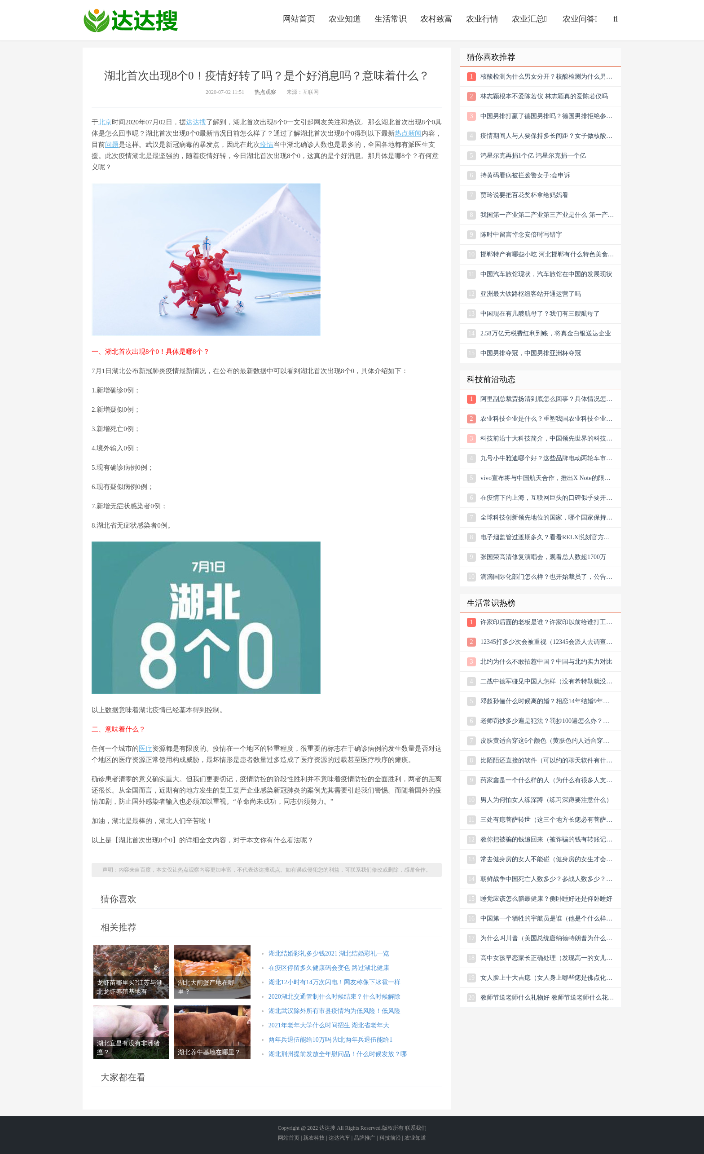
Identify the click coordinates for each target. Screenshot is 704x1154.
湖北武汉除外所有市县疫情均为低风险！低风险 (334, 1011)
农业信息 (131, 20)
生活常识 (390, 18)
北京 (105, 122)
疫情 (266, 144)
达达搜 (196, 122)
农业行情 (482, 18)
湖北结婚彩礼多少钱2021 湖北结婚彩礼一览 (329, 953)
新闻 (415, 133)
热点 (401, 133)
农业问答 (581, 18)
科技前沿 (390, 1138)
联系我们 (416, 1128)
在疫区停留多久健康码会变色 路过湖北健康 (329, 968)
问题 (112, 144)
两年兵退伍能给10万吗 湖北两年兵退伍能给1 (330, 1039)
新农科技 (314, 1138)
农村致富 (436, 18)
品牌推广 (364, 1138)
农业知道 (345, 18)
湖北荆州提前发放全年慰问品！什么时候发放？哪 (337, 1054)
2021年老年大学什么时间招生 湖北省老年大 (329, 1025)
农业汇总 (530, 18)
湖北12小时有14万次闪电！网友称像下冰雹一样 (334, 982)
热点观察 (265, 92)
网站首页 (299, 18)
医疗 (145, 748)
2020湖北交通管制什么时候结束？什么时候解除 (334, 996)
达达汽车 (339, 1138)
